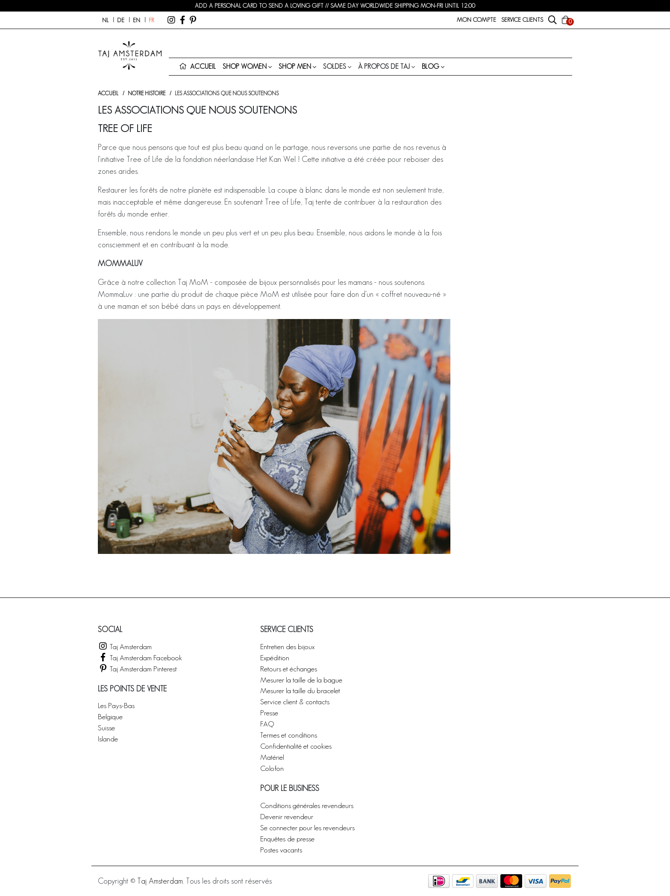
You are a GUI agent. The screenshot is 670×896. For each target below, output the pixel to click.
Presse (269, 713)
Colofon (272, 768)
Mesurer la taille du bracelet (300, 690)
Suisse (106, 727)
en (136, 20)
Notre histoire (146, 93)
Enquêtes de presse (287, 839)
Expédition (274, 657)
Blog (430, 66)
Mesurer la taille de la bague (301, 680)
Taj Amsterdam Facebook (140, 657)
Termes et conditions (288, 735)
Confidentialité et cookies (296, 746)
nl (105, 20)
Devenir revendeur (286, 816)
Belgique (110, 716)
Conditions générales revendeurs (306, 805)
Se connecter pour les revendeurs (307, 827)
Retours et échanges (288, 669)
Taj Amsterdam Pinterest (137, 669)
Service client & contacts (294, 701)
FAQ (267, 724)
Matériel (272, 757)
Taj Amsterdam (125, 646)
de (120, 20)
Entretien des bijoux (287, 646)
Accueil (108, 93)
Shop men (295, 66)
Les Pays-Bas (116, 705)
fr (151, 20)
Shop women (245, 66)
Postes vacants (281, 850)
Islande (108, 739)
